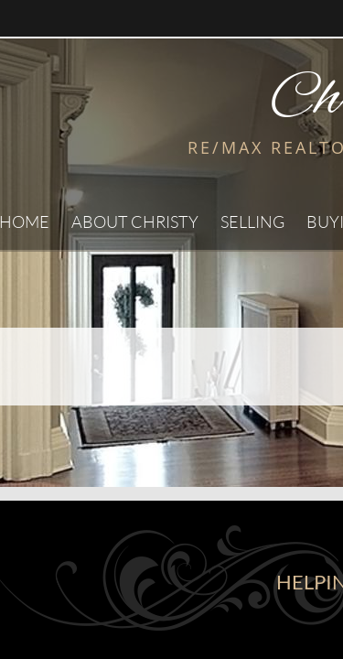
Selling (252, 221)
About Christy (134, 221)
